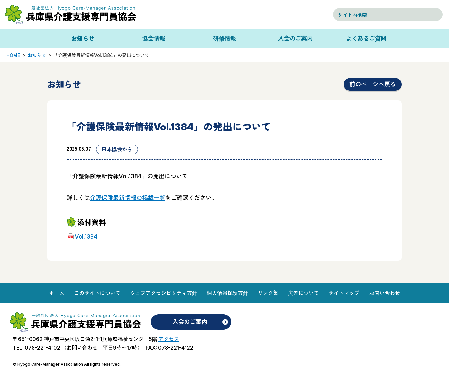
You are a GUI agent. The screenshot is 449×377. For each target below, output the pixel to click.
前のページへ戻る (372, 84)
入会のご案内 (295, 38)
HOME (13, 55)
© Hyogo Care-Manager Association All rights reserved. (67, 364)
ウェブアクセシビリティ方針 (163, 293)
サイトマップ (344, 293)
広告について (303, 293)
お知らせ (82, 38)
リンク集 (268, 293)
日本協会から (116, 149)
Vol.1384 (86, 236)
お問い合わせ (384, 293)
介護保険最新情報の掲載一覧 (127, 197)
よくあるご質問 (366, 38)
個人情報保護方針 (227, 293)
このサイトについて (97, 293)
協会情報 (153, 38)
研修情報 (224, 38)
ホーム (56, 293)
